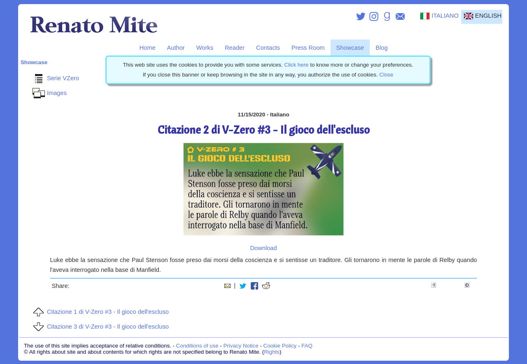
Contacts (268, 47)
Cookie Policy (280, 346)
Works (204, 47)
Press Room (308, 47)
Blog (381, 47)
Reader (235, 47)
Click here (296, 65)
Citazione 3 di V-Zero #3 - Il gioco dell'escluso (99, 326)
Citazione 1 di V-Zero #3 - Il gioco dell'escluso (99, 311)
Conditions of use (197, 346)
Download (263, 248)
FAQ (306, 346)
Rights (272, 352)
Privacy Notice (240, 346)
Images (48, 93)
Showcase (350, 47)
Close (386, 75)
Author (176, 47)
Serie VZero (54, 78)
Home (147, 47)
